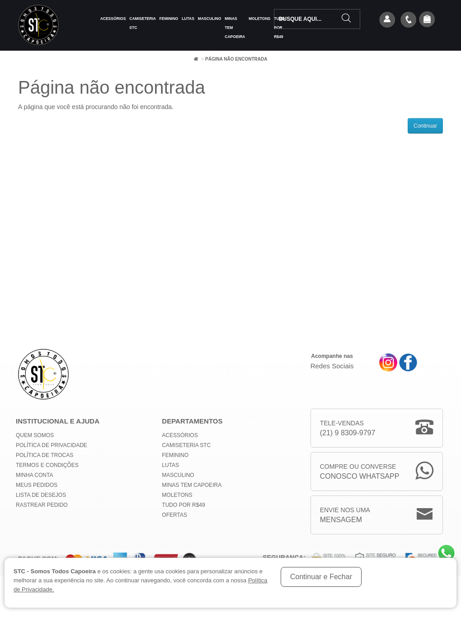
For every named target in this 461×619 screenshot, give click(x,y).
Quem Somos (35, 435)
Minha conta (34, 475)
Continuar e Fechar (321, 577)
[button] (427, 20)
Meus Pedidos (36, 485)
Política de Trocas (44, 455)
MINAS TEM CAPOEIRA (235, 27)
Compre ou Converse (360, 472)
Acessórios (113, 18)
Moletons (259, 18)
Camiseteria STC (142, 23)
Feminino (169, 18)
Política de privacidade (51, 445)
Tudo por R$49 (183, 505)
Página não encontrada (236, 59)
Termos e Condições (47, 465)
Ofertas (174, 515)
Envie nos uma (345, 515)
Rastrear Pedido (42, 505)
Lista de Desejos (41, 495)
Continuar (425, 126)
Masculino (209, 18)
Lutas (188, 18)
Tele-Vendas (348, 428)
